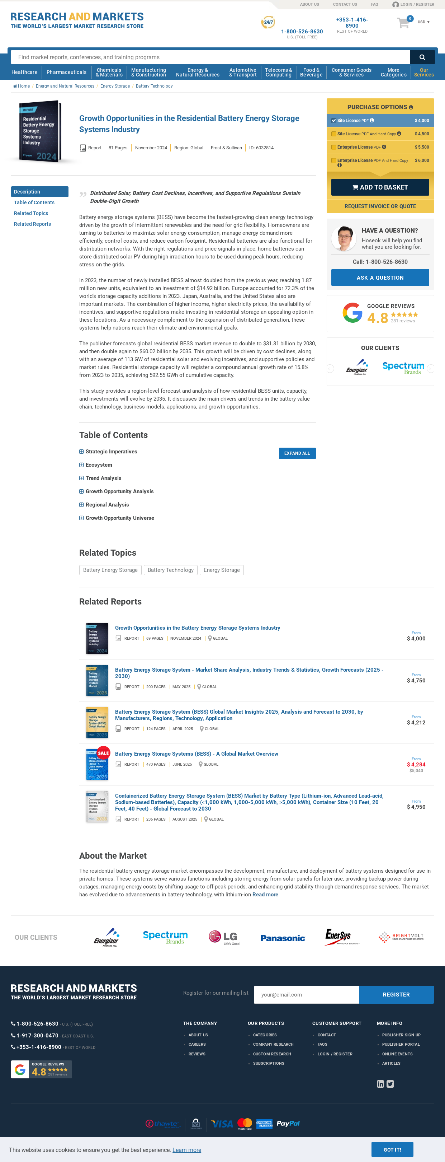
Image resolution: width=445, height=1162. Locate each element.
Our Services (424, 72)
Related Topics (31, 213)
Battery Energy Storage (110, 570)
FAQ (374, 4)
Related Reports (32, 224)
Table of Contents (34, 202)
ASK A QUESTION (380, 278)
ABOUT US (309, 4)
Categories (265, 1035)
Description (27, 192)
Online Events (397, 1054)
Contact (327, 1035)
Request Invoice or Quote (380, 206)
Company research (273, 1044)
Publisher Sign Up (401, 1035)
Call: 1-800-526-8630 (380, 261)
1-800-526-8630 (302, 32)
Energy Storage (222, 570)
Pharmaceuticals (66, 72)
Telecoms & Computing (278, 72)
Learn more (186, 1150)
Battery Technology (171, 570)
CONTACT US (345, 4)
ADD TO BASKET (380, 187)
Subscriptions (269, 1063)
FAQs (323, 1044)
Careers (197, 1044)
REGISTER (396, 994)
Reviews (197, 1054)
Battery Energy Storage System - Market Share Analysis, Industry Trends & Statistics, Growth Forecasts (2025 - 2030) (249, 673)
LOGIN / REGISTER (413, 4)
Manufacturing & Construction (148, 72)
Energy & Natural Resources (197, 72)
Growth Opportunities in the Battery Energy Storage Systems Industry (197, 628)
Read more (265, 894)
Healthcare (24, 72)
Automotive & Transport (243, 72)
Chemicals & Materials (109, 72)
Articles (391, 1063)
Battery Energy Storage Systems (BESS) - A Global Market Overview (196, 754)
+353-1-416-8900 (352, 23)
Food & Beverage (311, 72)
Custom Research (272, 1054)
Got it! (392, 1150)
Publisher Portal (401, 1044)
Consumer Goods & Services (352, 72)
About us (198, 1035)
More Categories (394, 72)
